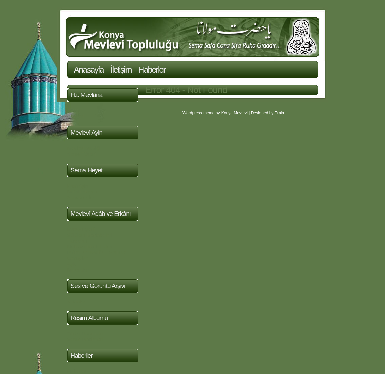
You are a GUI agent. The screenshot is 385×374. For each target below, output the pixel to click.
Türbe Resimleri (85, 333)
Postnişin (77, 186)
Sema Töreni (81, 154)
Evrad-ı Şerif (81, 229)
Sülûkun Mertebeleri (89, 235)
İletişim (121, 69)
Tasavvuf (77, 241)
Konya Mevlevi (234, 113)
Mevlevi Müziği (83, 148)
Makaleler (78, 270)
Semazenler (80, 197)
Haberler (152, 69)
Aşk (71, 264)
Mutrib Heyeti (82, 191)
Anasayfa (89, 69)
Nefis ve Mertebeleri (89, 246)
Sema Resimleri (85, 339)
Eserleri (75, 116)
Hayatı (74, 110)
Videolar (76, 301)
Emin (279, 113)
